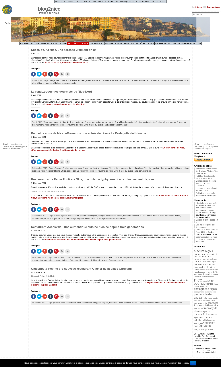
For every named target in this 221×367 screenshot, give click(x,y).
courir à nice (200, 261)
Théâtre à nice (211, 305)
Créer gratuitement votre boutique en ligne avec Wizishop (206, 239)
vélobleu (198, 320)
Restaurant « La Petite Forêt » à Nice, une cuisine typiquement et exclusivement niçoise (92, 179)
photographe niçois (205, 288)
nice (198, 279)
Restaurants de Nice (78, 43)
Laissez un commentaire (66, 83)
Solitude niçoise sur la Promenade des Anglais (206, 194)
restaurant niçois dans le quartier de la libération (53, 218)
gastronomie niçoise (88, 216)
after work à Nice (61, 168)
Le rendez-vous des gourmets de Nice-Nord (61, 91)
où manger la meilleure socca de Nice (94, 80)
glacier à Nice (59, 303)
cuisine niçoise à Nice (152, 122)
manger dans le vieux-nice (150, 257)
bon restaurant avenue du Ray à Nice (108, 122)
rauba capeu (207, 298)
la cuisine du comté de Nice (93, 257)
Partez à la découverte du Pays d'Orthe (207, 231)
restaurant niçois (61, 260)
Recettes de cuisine (29, 43)
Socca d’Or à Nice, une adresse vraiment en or (63, 49)
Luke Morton (199, 338)
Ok (193, 363)
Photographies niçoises (189, 43)
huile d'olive (210, 270)
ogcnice (209, 284)
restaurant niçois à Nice (170, 216)
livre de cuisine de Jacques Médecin (122, 257)
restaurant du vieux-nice (42, 260)
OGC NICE (199, 284)
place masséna (210, 292)
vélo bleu (207, 320)
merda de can (153, 216)
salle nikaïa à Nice (200, 303)
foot (200, 267)
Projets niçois (131, 43)
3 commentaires (116, 260)
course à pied (211, 262)
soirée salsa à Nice (75, 171)
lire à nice (207, 274)
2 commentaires (144, 171)
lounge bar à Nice (172, 168)
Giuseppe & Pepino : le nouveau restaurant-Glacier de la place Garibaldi (81, 268)
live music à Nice (156, 168)
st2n (202, 305)
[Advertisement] (15, 94)
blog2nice (49, 9)
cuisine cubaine (121, 168)
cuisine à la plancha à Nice (101, 168)
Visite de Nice (95, 43)
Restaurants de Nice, (179, 80)
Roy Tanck (206, 336)
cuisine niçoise (60, 216)
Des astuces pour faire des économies (205, 226)
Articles (198, 7)
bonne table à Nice (133, 122)
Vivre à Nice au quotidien (53, 43)
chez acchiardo (59, 257)
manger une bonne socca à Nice (63, 80)
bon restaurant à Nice (81, 122)
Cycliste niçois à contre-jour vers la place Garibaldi (206, 183)
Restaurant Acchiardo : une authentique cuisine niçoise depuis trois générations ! (88, 227)
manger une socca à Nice (134, 216)
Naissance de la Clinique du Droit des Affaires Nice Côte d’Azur (207, 171)
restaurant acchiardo (172, 257)
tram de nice (198, 308)
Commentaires (213, 7)
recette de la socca (120, 80)
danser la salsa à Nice (138, 168)
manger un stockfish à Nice (110, 216)
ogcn (211, 281)
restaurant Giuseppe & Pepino (95, 303)
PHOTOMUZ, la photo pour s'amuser (205, 211)
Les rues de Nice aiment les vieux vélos (206, 189)
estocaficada (73, 216)
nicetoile (206, 281)
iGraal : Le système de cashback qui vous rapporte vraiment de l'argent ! (15, 146)
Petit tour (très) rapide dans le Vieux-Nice (205, 177)
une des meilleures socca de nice (144, 80)
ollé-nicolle (203, 286)
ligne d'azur (198, 274)
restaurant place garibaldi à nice (123, 303)
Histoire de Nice (113, 43)
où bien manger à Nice (172, 122)
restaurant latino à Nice (56, 171)
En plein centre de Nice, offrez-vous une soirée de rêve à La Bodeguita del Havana (88, 133)
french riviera (208, 267)
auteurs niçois (203, 251)
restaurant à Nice (73, 303)
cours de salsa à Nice (79, 168)
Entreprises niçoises (165, 43)
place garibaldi (199, 292)
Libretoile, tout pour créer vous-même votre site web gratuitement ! (207, 205)
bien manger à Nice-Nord (60, 122)
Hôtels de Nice (147, 43)
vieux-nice (102, 260)
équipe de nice (207, 330)
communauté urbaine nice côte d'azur (205, 257)
